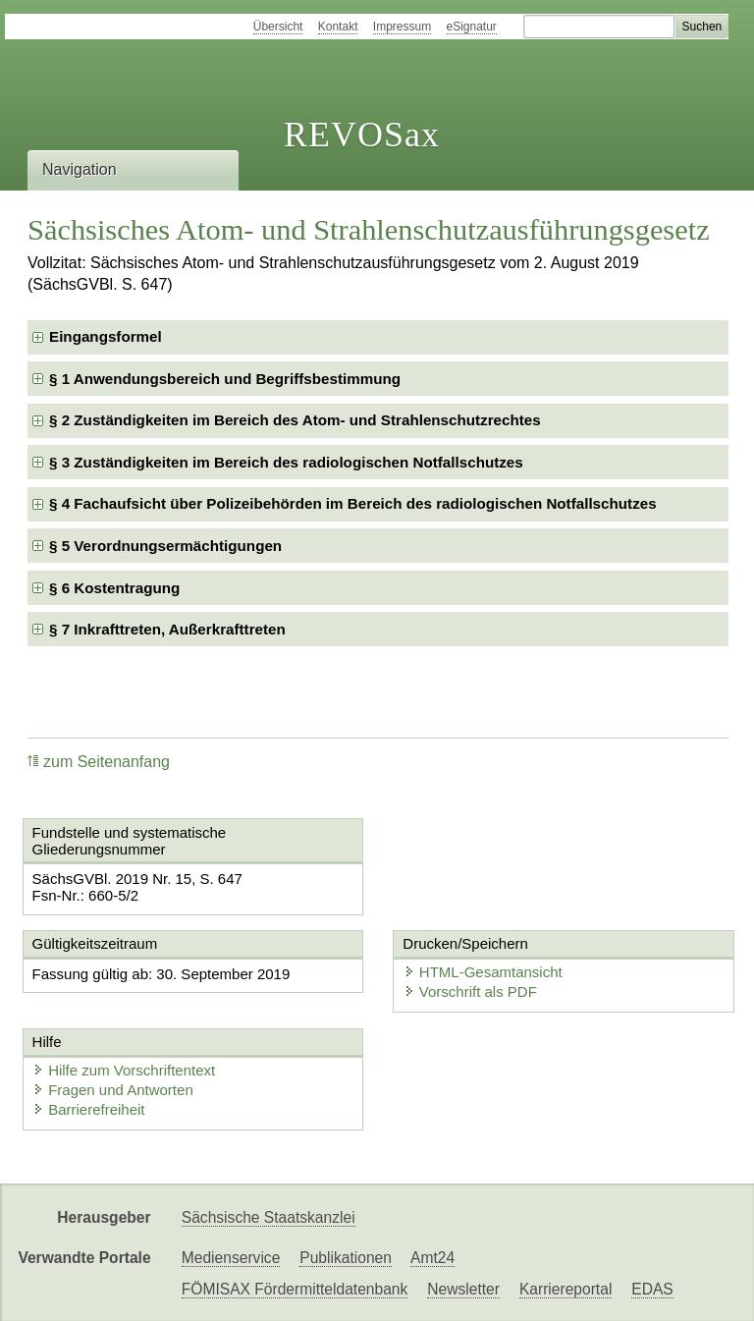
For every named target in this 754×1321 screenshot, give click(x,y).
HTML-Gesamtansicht (480, 972)
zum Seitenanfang (98, 761)
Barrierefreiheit (88, 1109)
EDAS (652, 1289)
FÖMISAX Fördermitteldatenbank (295, 1289)
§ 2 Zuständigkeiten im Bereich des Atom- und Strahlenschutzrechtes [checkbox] (295, 420)
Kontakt (338, 26)
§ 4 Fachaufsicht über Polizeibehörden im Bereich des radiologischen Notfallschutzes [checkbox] (353, 503)
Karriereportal (565, 1289)
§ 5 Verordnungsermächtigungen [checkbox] (165, 545)
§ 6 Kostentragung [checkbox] (114, 587)
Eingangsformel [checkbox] (105, 336)
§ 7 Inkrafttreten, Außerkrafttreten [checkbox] (167, 629)
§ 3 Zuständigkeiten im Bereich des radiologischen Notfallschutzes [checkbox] (286, 462)
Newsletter (463, 1289)
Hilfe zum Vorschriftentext (123, 1070)
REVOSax (362, 134)
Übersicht (278, 26)
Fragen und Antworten (112, 1089)
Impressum (402, 26)
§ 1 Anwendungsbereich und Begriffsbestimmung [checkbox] (225, 378)
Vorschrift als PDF (467, 992)
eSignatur (472, 26)
